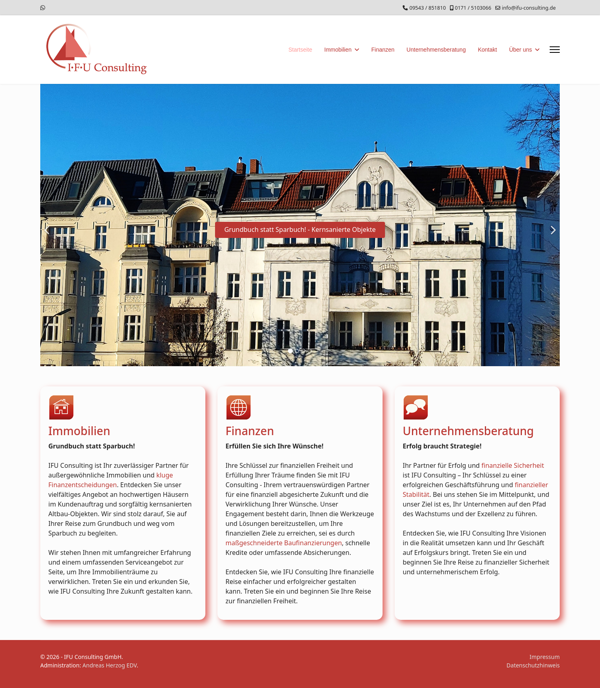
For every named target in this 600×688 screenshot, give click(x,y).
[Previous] (48, 225)
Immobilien (338, 49)
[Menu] (555, 49)
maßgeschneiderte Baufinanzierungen (284, 542)
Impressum (545, 657)
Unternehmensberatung (436, 49)
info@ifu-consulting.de (529, 7)
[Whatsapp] (42, 7)
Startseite (300, 49)
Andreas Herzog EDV (110, 665)
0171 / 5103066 (473, 7)
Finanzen (383, 49)
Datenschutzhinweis (533, 665)
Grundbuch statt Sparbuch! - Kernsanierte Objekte (300, 229)
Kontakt (487, 49)
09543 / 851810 (428, 7)
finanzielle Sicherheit (513, 465)
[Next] (552, 225)
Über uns (520, 49)
